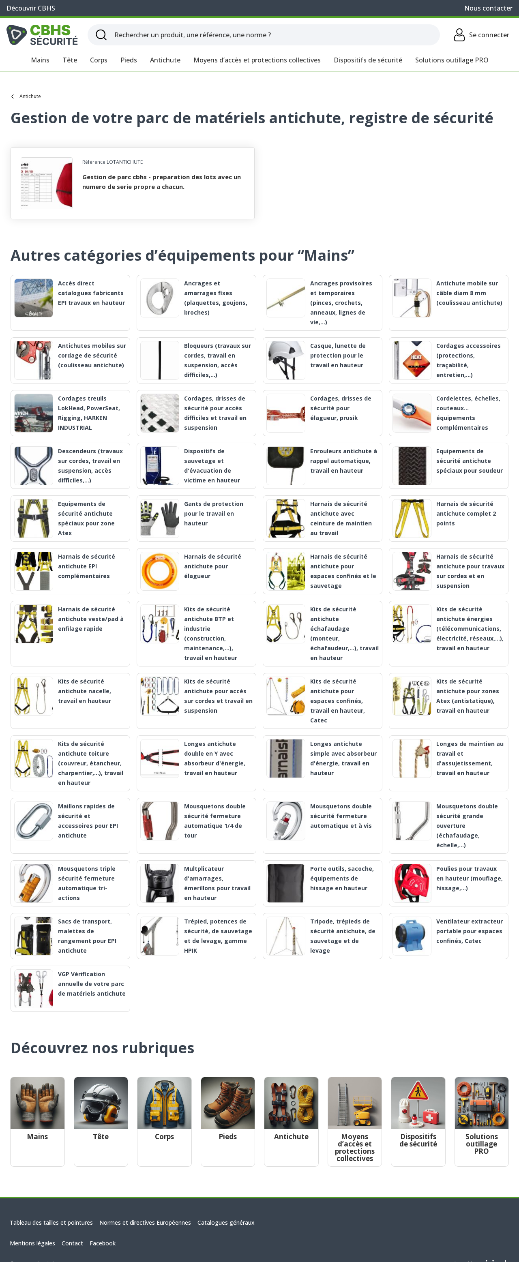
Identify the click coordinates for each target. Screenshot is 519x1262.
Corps (98, 60)
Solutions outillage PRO (452, 60)
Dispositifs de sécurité (368, 60)
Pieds (128, 60)
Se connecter (481, 34)
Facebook (103, 1243)
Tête (69, 60)
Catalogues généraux (226, 1222)
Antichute (165, 60)
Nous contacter (488, 8)
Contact (72, 1243)
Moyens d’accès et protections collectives (257, 60)
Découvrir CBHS (30, 8)
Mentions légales (32, 1243)
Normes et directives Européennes (145, 1222)
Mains (40, 60)
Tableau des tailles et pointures (51, 1222)
